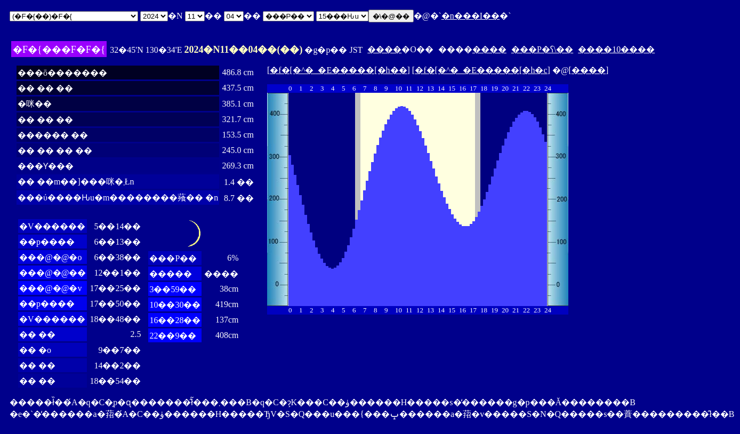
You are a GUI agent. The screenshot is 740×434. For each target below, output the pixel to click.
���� (384, 49)
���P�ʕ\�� (542, 49)
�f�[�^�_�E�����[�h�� (338, 70)
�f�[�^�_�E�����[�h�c (481, 70)
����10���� (616, 49)
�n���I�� (470, 15)
